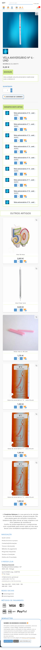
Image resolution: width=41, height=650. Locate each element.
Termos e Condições (8, 554)
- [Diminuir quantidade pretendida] (15, 118)
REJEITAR (16, 641)
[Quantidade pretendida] (18, 118)
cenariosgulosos (8, 594)
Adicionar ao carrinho (13, 97)
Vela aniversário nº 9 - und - (24, 202)
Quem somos (6, 538)
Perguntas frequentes (9, 551)
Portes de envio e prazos (10, 540)
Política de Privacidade (9, 557)
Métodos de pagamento (9, 549)
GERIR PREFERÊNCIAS (25, 641)
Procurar (36, 3)
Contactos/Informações (9, 543)
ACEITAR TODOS (8, 641)
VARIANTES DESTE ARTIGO (13, 107)
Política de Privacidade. (28, 637)
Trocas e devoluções (8, 546)
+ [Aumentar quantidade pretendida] (21, 118)
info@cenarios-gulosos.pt (10, 577)
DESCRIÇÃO (8, 72)
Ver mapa (6, 574)
